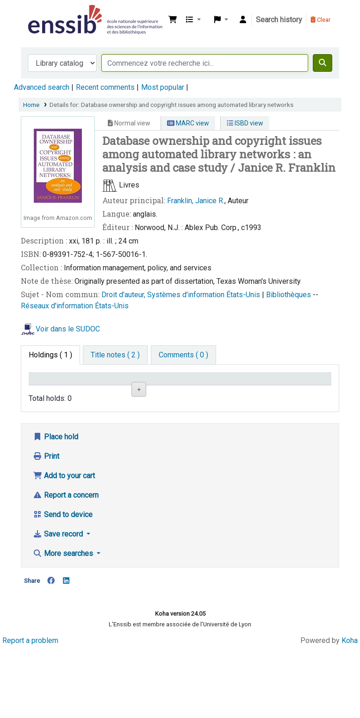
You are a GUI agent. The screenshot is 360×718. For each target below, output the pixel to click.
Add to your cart (64, 531)
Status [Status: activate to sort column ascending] (245, 391)
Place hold (55, 492)
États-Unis (244, 294)
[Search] (322, 63)
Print (46, 512)
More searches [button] (64, 609)
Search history (279, 19)
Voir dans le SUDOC (68, 329)
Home (31, 104)
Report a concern (66, 551)
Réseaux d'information (58, 305)
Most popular (162, 87)
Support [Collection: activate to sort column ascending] (97, 391)
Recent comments (105, 87)
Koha (349, 696)
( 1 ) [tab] (50, 354)
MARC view (188, 123)
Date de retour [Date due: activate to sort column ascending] (298, 387)
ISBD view (245, 123)
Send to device (63, 570)
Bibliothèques (289, 294)
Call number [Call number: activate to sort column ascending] (197, 387)
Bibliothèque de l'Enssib (49, 13)
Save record (59, 590)
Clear (320, 19)
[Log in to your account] (243, 20)
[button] (172, 20)
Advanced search (41, 87)
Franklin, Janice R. (195, 200)
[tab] (115, 355)
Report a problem (30, 696)
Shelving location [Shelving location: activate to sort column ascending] (148, 387)
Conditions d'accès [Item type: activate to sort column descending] (51, 387)
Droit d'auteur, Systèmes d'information (163, 294)
